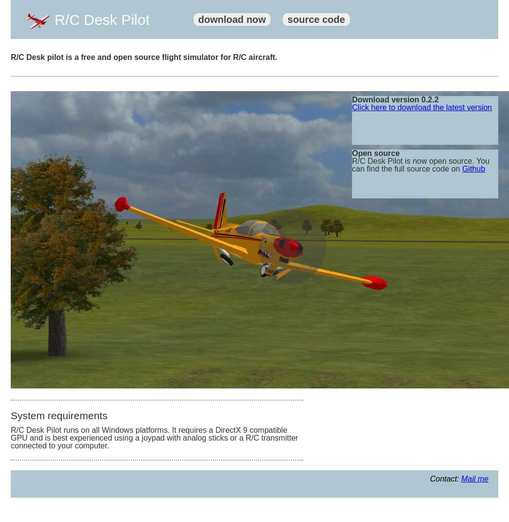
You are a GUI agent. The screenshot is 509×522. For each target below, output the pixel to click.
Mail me (475, 479)
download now (232, 19)
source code (316, 19)
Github (473, 169)
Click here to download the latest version (422, 107)
